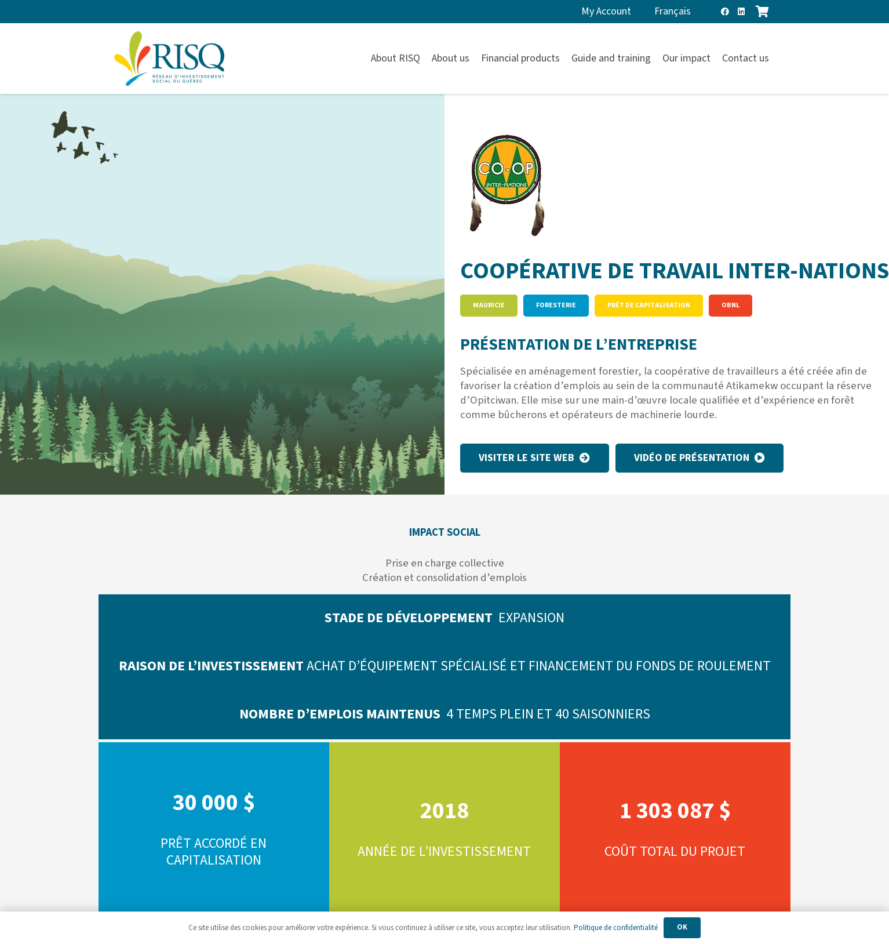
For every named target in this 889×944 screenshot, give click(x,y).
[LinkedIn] (741, 11)
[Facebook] (725, 11)
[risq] (169, 58)
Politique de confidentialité (616, 928)
